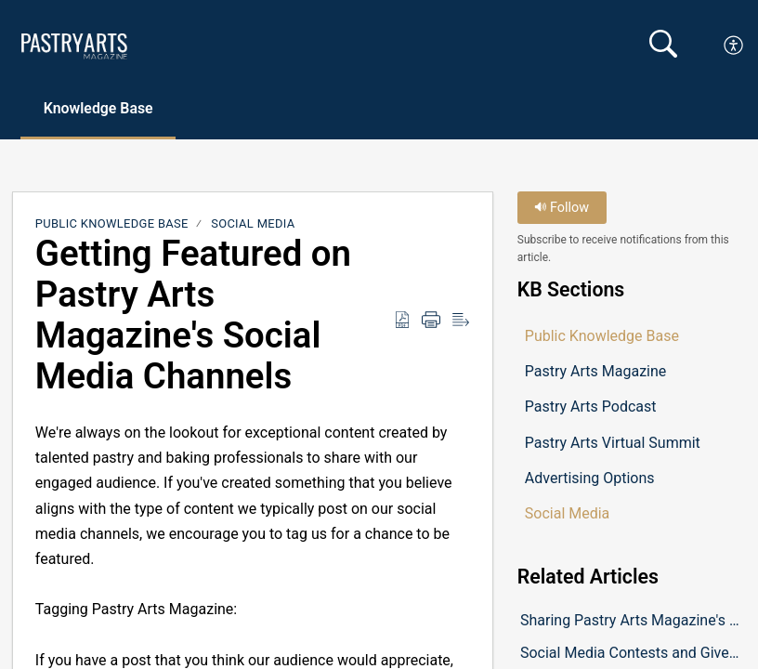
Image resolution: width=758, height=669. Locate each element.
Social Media (252, 223)
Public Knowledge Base (112, 223)
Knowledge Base (100, 108)
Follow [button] (561, 208)
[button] (734, 45)
